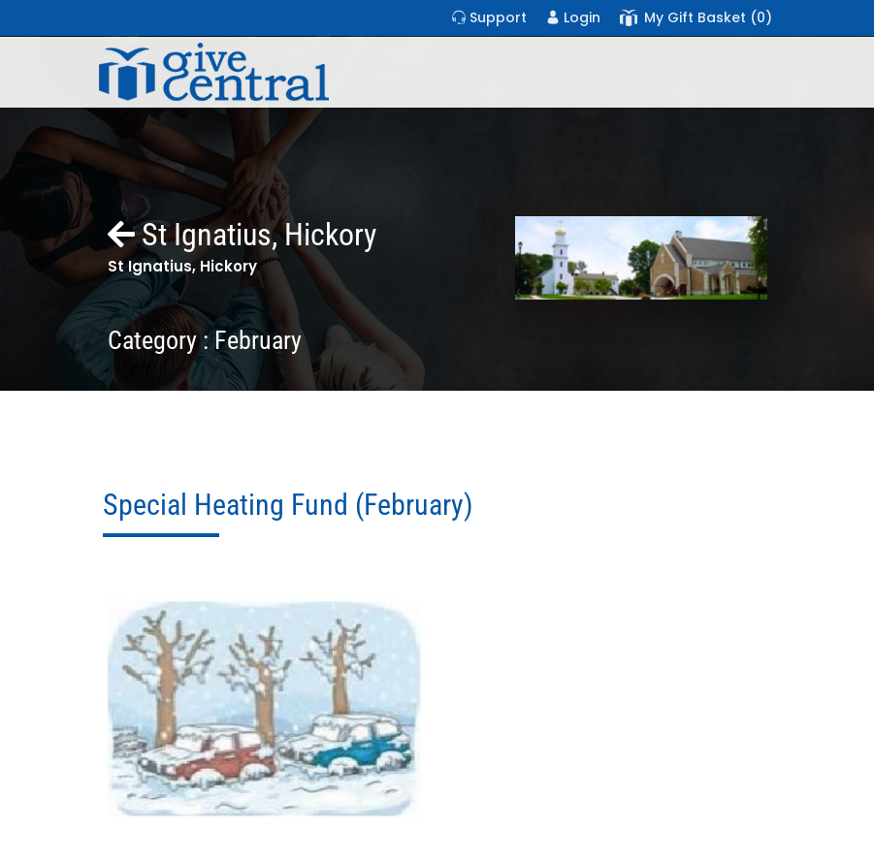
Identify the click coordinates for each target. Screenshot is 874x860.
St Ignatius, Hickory (242, 234)
